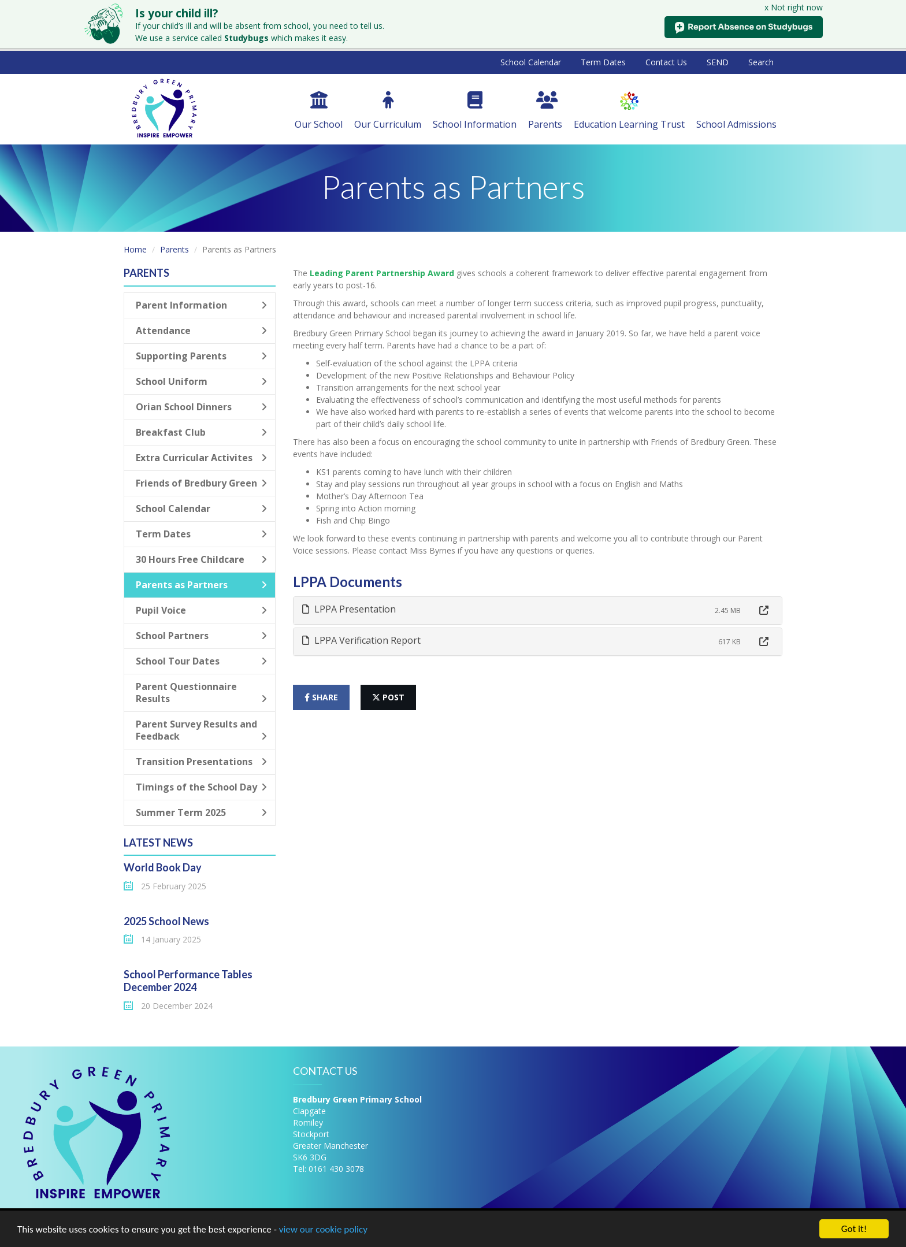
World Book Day (163, 867)
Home (135, 249)
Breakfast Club (201, 432)
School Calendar (530, 62)
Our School (319, 111)
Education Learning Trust (629, 111)
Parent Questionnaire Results (201, 692)
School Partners (201, 635)
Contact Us (666, 62)
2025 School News (166, 921)
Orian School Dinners (201, 406)
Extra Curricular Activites (201, 457)
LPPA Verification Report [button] (361, 640)
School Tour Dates (201, 661)
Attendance (201, 330)
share (321, 697)
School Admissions (736, 111)
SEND (718, 62)
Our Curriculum (387, 111)
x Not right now (793, 7)
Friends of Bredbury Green (201, 483)
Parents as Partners (201, 584)
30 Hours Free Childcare (201, 559)
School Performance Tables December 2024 (188, 980)
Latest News (158, 842)
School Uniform (201, 381)
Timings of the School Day (201, 787)
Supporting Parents (201, 356)
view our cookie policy (323, 1229)
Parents (545, 111)
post (388, 697)
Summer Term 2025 (201, 812)
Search (761, 62)
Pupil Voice (201, 610)
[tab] (538, 610)
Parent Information (201, 305)
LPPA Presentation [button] (349, 609)
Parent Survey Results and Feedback (201, 730)
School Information (475, 111)
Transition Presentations (201, 761)
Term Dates (603, 62)
